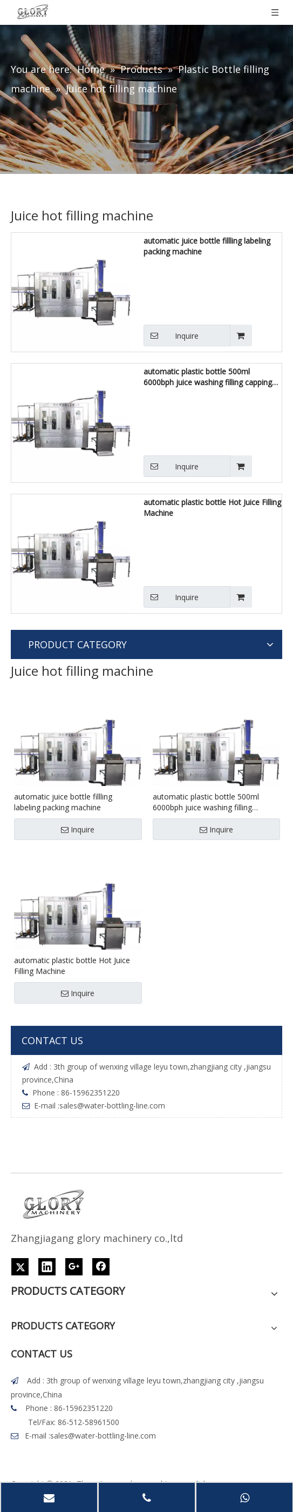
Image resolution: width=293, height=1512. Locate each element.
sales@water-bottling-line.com (112, 1105)
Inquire (171, 335)
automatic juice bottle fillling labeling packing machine (207, 246)
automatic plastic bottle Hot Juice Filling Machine (212, 507)
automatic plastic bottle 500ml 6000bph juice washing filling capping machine (208, 377)
